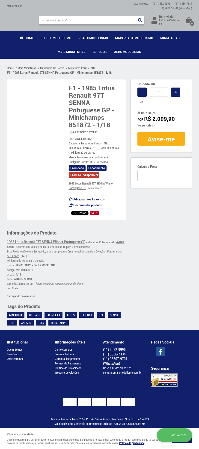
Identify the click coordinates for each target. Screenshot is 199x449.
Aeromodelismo (127, 52)
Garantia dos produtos (67, 359)
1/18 (11, 323)
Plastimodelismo (93, 38)
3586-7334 (183, 3)
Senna (114, 315)
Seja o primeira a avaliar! (83, 132)
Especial (99, 52)
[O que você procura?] (140, 20)
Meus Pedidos (14, 6)
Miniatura (15, 315)
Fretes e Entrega (64, 354)
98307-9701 (176, 8)
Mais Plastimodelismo (134, 38)
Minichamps (58, 323)
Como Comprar (63, 349)
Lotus (71, 315)
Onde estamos (15, 359)
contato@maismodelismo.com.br (122, 372)
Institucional (17, 342)
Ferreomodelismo (56, 38)
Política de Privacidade (68, 368)
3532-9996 (161, 3)
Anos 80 (26, 323)
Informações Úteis (70, 342)
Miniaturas (170, 38)
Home (29, 38)
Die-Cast (34, 315)
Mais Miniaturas (72, 52)
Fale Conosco (14, 354)
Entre (162, 20)
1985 (41, 323)
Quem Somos (15, 349)
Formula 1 (53, 315)
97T (101, 315)
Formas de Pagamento (68, 363)
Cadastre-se (170, 22)
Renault (87, 315)
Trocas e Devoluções (67, 372)
